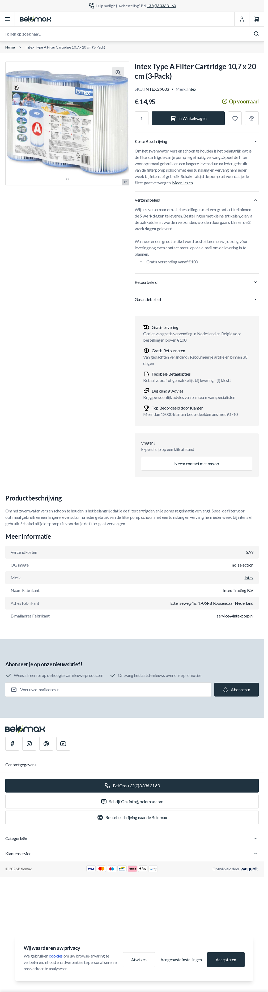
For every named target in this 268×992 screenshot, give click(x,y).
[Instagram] (29, 744)
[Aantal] (141, 118)
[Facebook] (12, 744)
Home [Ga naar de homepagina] (10, 47)
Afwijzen (139, 959)
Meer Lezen (182, 182)
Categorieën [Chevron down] (132, 838)
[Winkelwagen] (256, 19)
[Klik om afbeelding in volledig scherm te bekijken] (118, 73)
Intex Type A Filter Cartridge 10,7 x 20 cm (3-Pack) (65, 47)
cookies (56, 955)
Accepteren (226, 959)
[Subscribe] (236, 690)
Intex (191, 89)
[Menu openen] (7, 19)
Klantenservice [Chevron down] (132, 853)
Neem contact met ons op (196, 463)
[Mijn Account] (241, 19)
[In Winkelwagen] (188, 118)
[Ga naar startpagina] (35, 19)
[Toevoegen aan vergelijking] (252, 118)
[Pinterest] (46, 744)
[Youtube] (63, 744)
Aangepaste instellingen (181, 959)
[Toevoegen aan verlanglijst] (235, 118)
